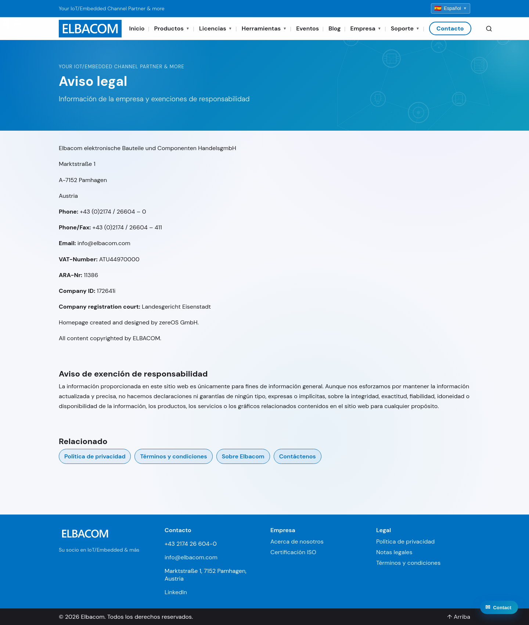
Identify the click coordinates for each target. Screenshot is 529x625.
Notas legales (394, 552)
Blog (334, 28)
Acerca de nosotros (297, 541)
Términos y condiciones (173, 456)
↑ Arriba (458, 617)
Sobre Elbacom (243, 456)
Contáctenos (297, 456)
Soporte (405, 28)
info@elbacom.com (191, 557)
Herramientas (264, 28)
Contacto (450, 28)
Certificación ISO (293, 552)
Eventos (307, 28)
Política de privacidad (94, 456)
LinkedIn (176, 592)
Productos (172, 28)
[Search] (489, 28)
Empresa (365, 28)
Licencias (215, 28)
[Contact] (499, 613)
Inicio (136, 28)
